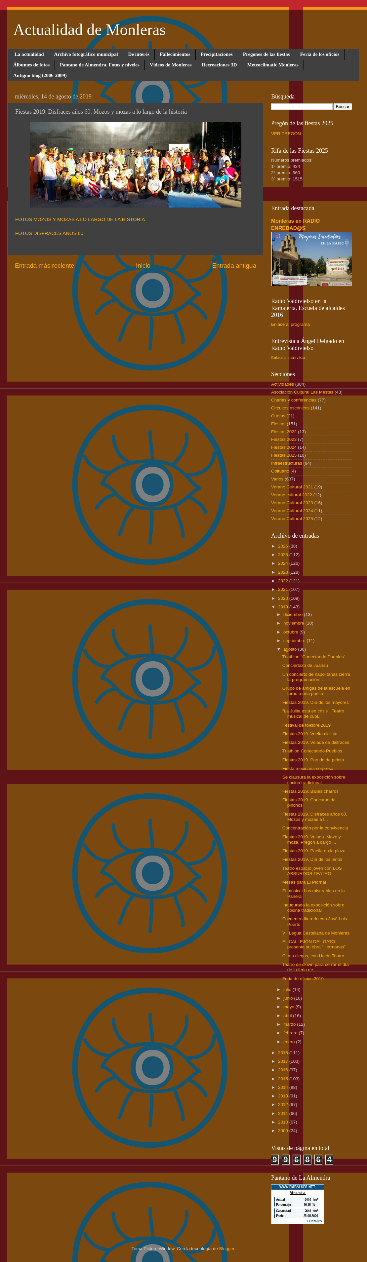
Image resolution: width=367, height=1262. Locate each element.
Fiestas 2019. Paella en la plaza (314, 850)
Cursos (278, 415)
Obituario (280, 471)
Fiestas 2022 (284, 431)
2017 (283, 1061)
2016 (283, 1069)
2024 (283, 563)
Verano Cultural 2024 (292, 510)
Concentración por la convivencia (315, 827)
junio (288, 998)
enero (289, 1041)
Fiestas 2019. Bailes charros (310, 791)
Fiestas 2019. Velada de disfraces (315, 742)
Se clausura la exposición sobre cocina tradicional (314, 780)
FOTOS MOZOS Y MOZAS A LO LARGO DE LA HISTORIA (80, 219)
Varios (277, 479)
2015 (283, 1078)
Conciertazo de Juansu (305, 665)
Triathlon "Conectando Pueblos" (314, 656)
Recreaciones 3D (219, 64)
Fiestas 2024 (284, 447)
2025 (283, 554)
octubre (291, 632)
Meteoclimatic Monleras (272, 64)
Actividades (282, 384)
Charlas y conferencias (293, 400)
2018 (283, 1052)
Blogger (226, 1248)
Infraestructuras (286, 463)
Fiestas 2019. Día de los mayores (315, 702)
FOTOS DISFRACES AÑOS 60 (49, 233)
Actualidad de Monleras (89, 29)
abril (288, 1015)
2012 (283, 1104)
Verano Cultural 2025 (292, 518)
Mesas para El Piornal (304, 882)
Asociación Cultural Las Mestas (302, 392)
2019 (283, 606)
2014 (283, 1087)
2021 (283, 589)
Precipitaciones (217, 54)
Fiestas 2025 (284, 455)
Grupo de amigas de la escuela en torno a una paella (316, 691)
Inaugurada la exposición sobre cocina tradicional (313, 907)
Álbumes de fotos (31, 64)
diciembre (293, 614)
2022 (283, 580)
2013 (283, 1095)
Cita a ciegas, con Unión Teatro (313, 955)
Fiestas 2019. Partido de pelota (313, 759)
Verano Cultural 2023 (292, 502)
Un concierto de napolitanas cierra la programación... (316, 677)
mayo (289, 1006)
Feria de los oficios (320, 54)
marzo (290, 1024)
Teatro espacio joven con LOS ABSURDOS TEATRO (312, 871)
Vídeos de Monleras (171, 64)
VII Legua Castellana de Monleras (315, 933)
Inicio (143, 265)
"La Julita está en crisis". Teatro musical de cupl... (313, 713)
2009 (283, 1130)
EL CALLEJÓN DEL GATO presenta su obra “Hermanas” (314, 944)
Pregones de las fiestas (266, 54)
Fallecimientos (175, 54)
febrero (291, 1032)
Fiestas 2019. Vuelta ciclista (310, 733)
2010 (283, 1122)
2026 (283, 546)
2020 (283, 598)
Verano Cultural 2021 (292, 486)
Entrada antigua (234, 265)
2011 (283, 1113)
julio (288, 989)
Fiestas (278, 423)
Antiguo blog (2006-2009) (40, 75)
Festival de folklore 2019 (306, 725)
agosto (290, 649)
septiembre (295, 640)
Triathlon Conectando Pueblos (312, 750)
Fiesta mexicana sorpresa (308, 768)
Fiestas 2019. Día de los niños (312, 859)
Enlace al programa (290, 324)
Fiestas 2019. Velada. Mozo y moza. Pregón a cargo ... (311, 839)
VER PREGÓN (286, 133)
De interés (139, 54)
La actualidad (29, 54)
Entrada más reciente (44, 265)
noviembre (294, 623)
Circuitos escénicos (290, 407)
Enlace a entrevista (288, 357)
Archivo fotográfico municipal (86, 54)
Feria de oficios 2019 (303, 978)
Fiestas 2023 (284, 439)
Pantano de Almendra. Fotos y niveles (100, 64)
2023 (283, 572)
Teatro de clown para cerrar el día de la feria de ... (315, 967)
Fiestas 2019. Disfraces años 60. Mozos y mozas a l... (314, 817)
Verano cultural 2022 (291, 494)
